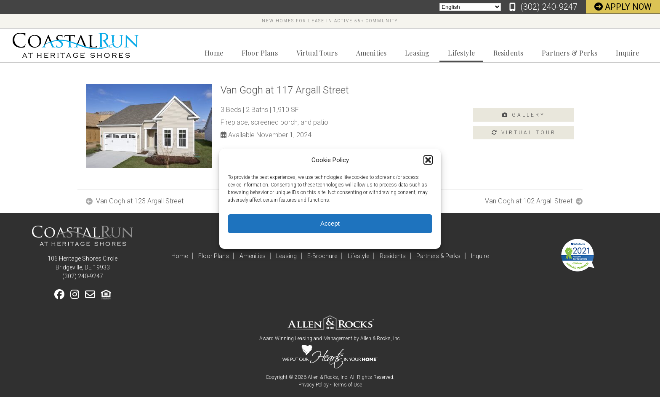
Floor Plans (260, 52)
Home (214, 52)
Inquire (627, 52)
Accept (330, 223)
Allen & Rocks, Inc (380, 338)
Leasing (417, 52)
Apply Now (623, 7)
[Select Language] (470, 7)
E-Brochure (322, 256)
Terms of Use (347, 385)
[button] (428, 160)
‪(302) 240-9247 (549, 7)
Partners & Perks (569, 52)
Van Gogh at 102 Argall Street (528, 201)
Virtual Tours (317, 52)
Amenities (371, 52)
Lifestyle (461, 52)
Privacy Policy (313, 385)
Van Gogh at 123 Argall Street (140, 201)
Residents (508, 52)
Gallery (523, 115)
